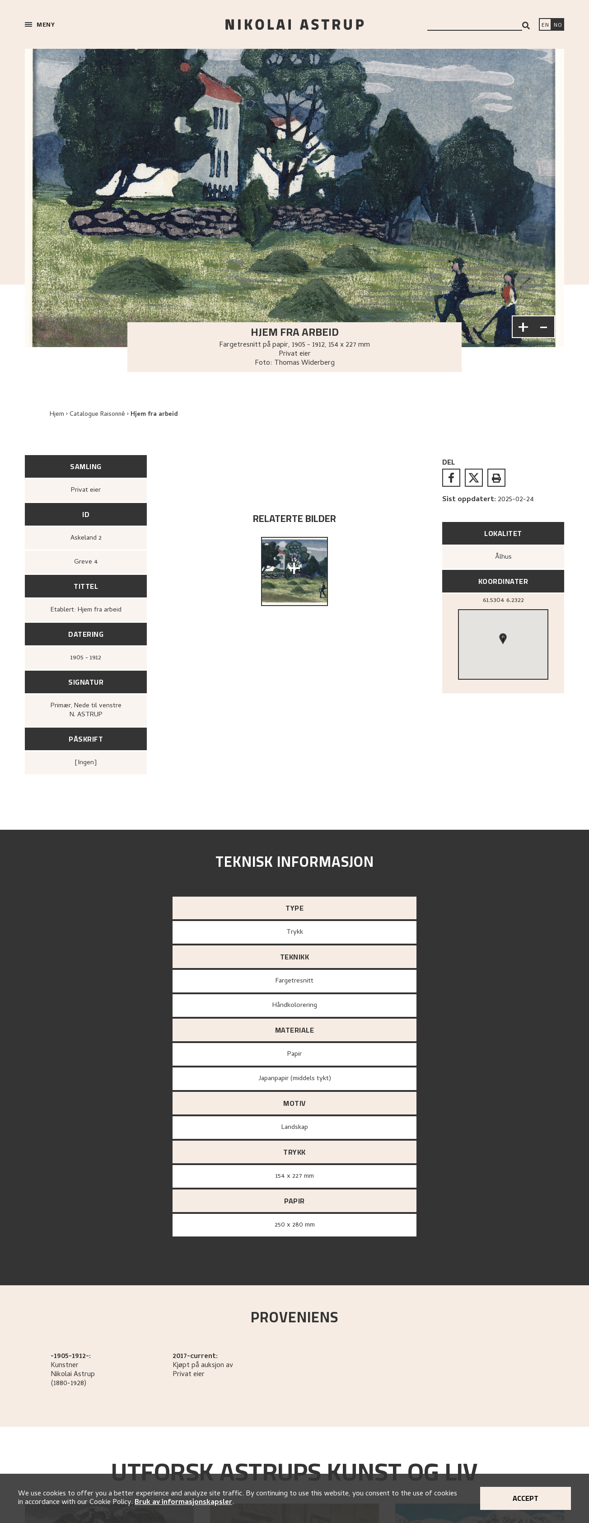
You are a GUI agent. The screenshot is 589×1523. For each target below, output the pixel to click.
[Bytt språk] (558, 25)
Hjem (57, 414)
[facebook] (451, 478)
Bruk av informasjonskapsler (183, 1503)
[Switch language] (545, 25)
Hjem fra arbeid (154, 414)
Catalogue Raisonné (97, 414)
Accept (525, 1498)
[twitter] (474, 478)
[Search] (526, 25)
